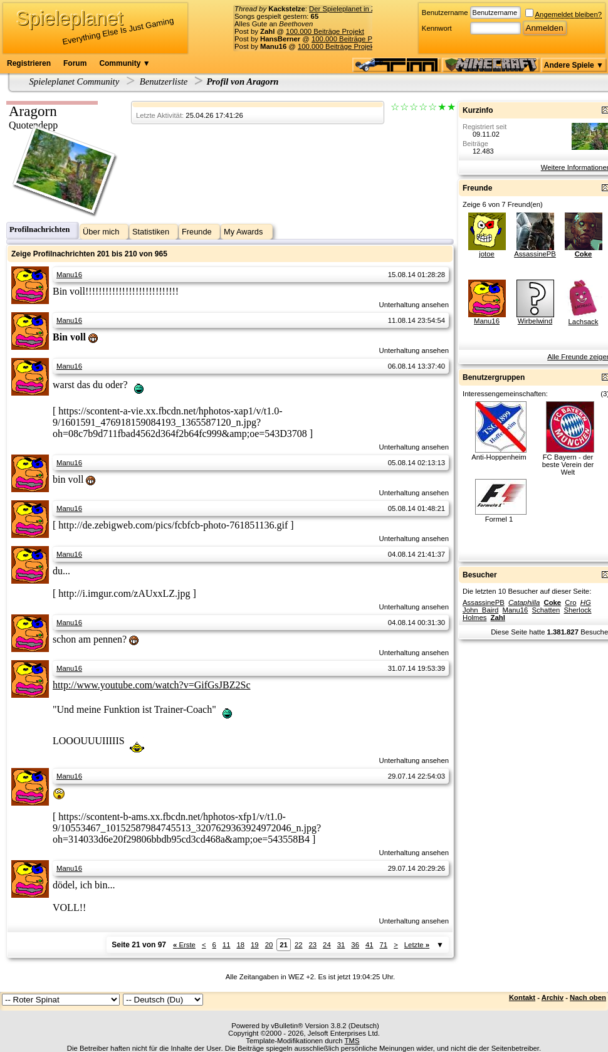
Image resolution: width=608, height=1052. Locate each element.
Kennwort (437, 28)
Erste (184, 945)
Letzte (416, 945)
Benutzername (445, 12)
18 (240, 945)
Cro (570, 602)
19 (255, 945)
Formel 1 (499, 519)
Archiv (552, 997)
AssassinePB (535, 254)
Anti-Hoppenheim (499, 457)
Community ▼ (124, 63)
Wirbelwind (535, 321)
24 (327, 945)
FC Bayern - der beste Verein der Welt (568, 464)
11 (227, 945)
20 (269, 945)
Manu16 (69, 274)
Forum (74, 63)
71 (384, 945)
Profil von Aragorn (242, 81)
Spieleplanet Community (74, 81)
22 (299, 945)
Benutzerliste (164, 81)
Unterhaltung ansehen (414, 304)
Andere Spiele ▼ (574, 65)
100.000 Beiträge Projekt (325, 31)
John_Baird (480, 610)
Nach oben (588, 997)
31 (341, 945)
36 (355, 945)
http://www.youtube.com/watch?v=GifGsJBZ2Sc (152, 685)
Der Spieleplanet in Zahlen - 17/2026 (367, 9)
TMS (352, 1040)
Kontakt (522, 997)
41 (369, 945)
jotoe (487, 254)
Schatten (546, 610)
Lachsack (584, 321)
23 (313, 945)
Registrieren (29, 63)
